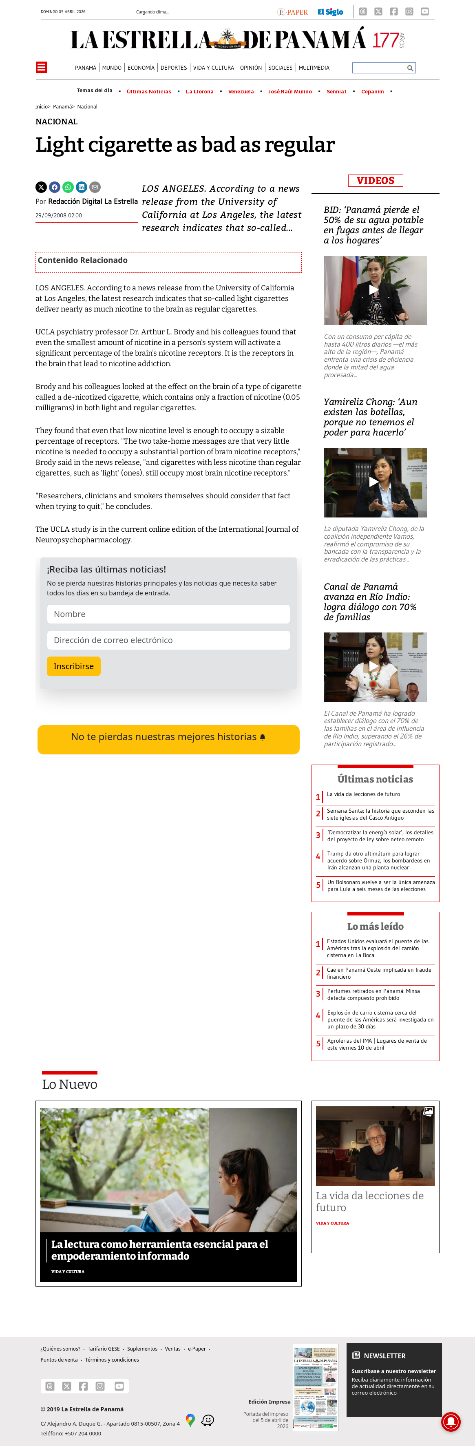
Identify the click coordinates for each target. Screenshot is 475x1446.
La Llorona (200, 91)
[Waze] (207, 1419)
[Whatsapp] (68, 186)
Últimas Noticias (149, 91)
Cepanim (372, 91)
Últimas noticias (375, 779)
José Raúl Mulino (290, 91)
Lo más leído (375, 926)
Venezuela (241, 91)
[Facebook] (394, 11)
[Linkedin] (81, 186)
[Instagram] (409, 11)
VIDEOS (376, 180)
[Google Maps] (190, 1419)
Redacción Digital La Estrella (93, 201)
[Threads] (363, 11)
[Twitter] (41, 186)
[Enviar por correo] (95, 186)
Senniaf (337, 91)
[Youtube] (425, 11)
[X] (378, 11)
